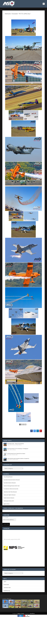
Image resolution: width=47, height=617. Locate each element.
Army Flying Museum (8, 476)
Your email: (5, 517)
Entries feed (6, 584)
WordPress (32, 613)
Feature (17, 444)
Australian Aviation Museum (10, 482)
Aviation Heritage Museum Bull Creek (11, 485)
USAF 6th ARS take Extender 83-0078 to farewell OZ (18, 458)
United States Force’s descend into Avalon (16, 453)
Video (17, 454)
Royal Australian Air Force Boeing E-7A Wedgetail (17, 448)
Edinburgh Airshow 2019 (9, 500)
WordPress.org (7, 590)
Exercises (14, 444)
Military (20, 444)
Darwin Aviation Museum (9, 497)
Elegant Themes (21, 613)
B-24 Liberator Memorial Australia (11, 488)
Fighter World (6, 503)
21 (25, 424)
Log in (5, 581)
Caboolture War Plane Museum (10, 491)
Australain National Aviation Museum (12, 479)
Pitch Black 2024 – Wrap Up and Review (15, 443)
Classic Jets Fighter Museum (10, 494)
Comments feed (7, 587)
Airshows (14, 449)
